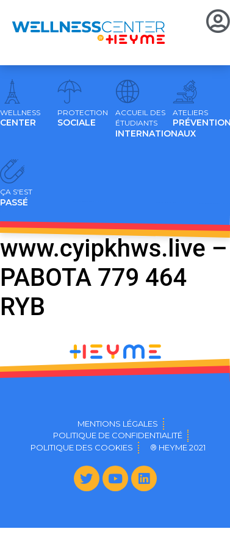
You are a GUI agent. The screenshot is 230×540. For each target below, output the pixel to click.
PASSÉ (16, 197)
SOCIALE (82, 118)
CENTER (20, 118)
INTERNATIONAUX (155, 124)
